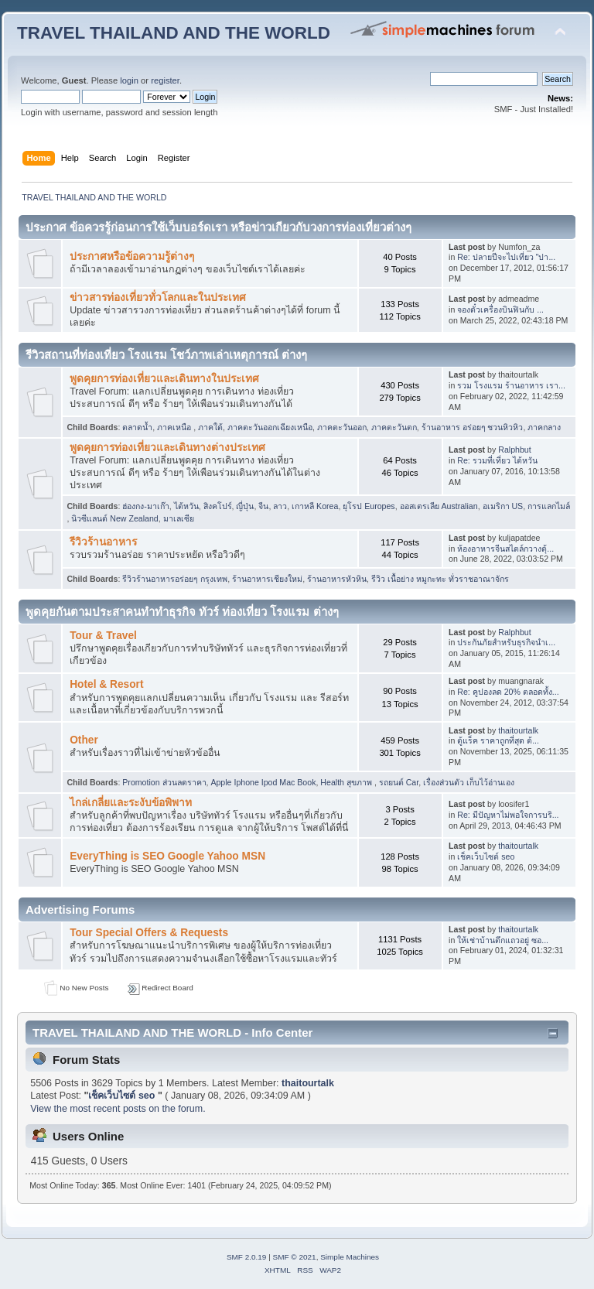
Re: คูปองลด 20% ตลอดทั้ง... (507, 691)
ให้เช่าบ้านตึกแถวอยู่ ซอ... (502, 940)
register (165, 80)
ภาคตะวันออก (342, 427)
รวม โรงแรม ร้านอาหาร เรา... (511, 385)
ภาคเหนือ (175, 427)
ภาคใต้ (210, 427)
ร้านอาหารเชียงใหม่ (267, 578)
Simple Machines (349, 1257)
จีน (263, 506)
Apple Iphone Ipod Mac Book (263, 782)
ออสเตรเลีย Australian (439, 506)
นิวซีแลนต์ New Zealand (114, 518)
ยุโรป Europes (368, 506)
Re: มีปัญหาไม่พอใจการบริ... (507, 814)
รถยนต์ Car (398, 782)
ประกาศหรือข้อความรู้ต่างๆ (132, 256)
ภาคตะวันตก (394, 427)
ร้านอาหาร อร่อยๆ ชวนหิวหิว (473, 427)
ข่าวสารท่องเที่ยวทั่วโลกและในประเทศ (158, 297)
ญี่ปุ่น (245, 506)
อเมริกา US (503, 506)
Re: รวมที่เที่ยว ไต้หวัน (497, 460)
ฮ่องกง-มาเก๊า (145, 506)
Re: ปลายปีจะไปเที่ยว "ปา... (506, 257)
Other (84, 740)
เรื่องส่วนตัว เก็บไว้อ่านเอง (468, 782)
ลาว (280, 506)
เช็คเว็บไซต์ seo (485, 856)
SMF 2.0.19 (247, 1257)
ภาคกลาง (544, 427)
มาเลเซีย (178, 518)
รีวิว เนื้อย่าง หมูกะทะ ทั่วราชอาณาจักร (440, 578)
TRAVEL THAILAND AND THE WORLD (173, 33)
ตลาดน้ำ (137, 427)
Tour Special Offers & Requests (149, 933)
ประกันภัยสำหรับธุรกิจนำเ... (506, 642)
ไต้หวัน (186, 506)
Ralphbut (514, 449)
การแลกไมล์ (548, 506)
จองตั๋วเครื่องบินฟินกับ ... (500, 309)
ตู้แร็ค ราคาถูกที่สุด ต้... (498, 740)
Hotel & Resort (106, 684)
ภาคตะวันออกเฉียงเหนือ (269, 427)
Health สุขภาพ (347, 782)
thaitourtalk (518, 730)
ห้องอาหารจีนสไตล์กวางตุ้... (505, 548)
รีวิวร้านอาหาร (103, 542)
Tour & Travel (103, 635)
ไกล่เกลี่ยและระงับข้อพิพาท (131, 803)
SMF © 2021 (294, 1257)
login (129, 80)
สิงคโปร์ (217, 506)
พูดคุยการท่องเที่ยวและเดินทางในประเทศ (164, 379)
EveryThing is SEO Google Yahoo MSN (167, 856)
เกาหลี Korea (315, 506)
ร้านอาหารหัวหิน (337, 578)
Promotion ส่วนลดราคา (164, 782)
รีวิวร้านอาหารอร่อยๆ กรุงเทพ (174, 578)
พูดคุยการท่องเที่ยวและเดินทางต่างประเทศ (167, 447)
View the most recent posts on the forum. (117, 1108)
